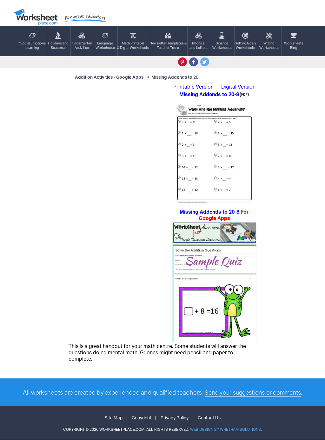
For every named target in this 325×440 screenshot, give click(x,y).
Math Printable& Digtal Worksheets (133, 41)
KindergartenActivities (81, 41)
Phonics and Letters (198, 41)
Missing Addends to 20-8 (214, 215)
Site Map (114, 418)
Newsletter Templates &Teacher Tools (168, 41)
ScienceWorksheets (222, 41)
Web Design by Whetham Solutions (225, 429)
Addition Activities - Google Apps (109, 77)
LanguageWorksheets (105, 41)
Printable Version (193, 86)
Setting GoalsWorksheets (245, 41)
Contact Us (209, 418)
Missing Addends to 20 (172, 77)
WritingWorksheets (269, 41)
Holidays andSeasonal (58, 41)
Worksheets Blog (293, 41)
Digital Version (238, 86)
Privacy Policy (175, 418)
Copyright (141, 418)
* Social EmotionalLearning (32, 41)
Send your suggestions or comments (252, 392)
